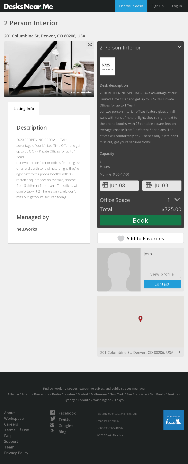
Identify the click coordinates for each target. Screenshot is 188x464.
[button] (140, 319)
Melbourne (99, 394)
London (69, 394)
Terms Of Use (16, 429)
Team (9, 447)
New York (117, 394)
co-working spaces (64, 388)
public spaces (121, 388)
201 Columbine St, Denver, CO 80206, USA (136, 352)
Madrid (83, 394)
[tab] (107, 66)
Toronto (84, 400)
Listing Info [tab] (24, 108)
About (9, 412)
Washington (102, 400)
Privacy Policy (16, 452)
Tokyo (119, 400)
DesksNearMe (28, 6)
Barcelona (41, 394)
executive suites (91, 388)
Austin (26, 394)
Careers (11, 424)
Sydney (69, 400)
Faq (7, 435)
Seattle (173, 394)
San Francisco (137, 394)
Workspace (14, 418)
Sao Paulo (157, 394)
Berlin (56, 394)
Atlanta (13, 394)
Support (11, 441)
